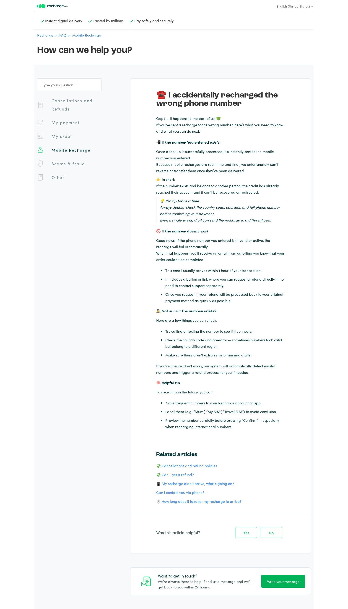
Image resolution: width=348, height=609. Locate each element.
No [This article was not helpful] (271, 532)
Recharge (45, 34)
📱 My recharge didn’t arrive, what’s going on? (195, 483)
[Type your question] (69, 84)
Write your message (283, 581)
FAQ (62, 34)
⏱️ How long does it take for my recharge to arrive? (199, 501)
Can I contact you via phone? (180, 492)
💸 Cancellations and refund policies (186, 465)
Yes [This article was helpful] (246, 532)
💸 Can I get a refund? (175, 474)
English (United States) (295, 6)
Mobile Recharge (86, 34)
